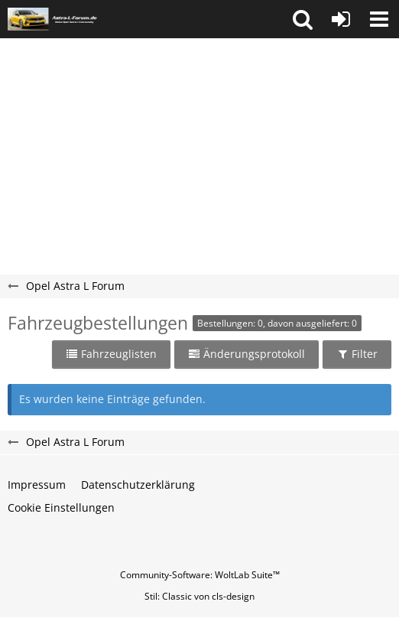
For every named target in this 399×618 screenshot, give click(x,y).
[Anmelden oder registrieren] (341, 19)
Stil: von (199, 596)
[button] (302, 19)
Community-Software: (200, 574)
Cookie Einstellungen (61, 507)
